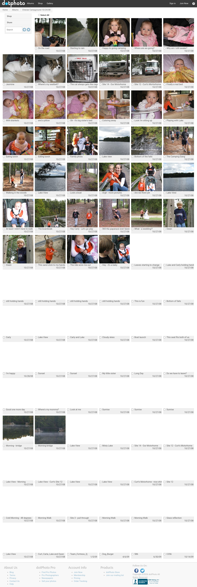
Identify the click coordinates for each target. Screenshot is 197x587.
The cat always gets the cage (82, 84)
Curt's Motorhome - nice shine (146, 482)
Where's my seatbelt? (47, 84)
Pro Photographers (50, 575)
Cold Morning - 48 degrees (17, 518)
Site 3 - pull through (78, 518)
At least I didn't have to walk (18, 229)
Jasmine (8, 84)
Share (9, 22)
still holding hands (13, 301)
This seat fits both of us (176, 337)
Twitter (142, 570)
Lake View (41, 192)
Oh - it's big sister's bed (79, 120)
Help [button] (12, 584)
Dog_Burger (106, 554)
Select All (45, 15)
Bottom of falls (172, 301)
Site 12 (168, 482)
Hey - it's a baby (108, 265)
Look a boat (74, 192)
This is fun (137, 301)
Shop (40, 3)
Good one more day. (14, 409)
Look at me (74, 409)
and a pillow (42, 120)
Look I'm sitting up (141, 120)
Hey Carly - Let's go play (80, 229)
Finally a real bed (173, 84)
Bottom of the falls (141, 156)
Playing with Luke (173, 120)
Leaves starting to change (145, 265)
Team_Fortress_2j (77, 554)
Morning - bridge (12, 445)
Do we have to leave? (175, 373)
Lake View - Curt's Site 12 (48, 482)
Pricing (77, 578)
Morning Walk (43, 518)
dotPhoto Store (113, 572)
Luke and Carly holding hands (179, 265)
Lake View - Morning (14, 482)
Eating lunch (10, 156)
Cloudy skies (107, 337)
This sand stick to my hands (50, 265)
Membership (79, 575)
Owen (168, 229)
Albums (30, 3)
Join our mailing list (115, 575)
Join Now (184, 3)
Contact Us (15, 581)
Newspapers (47, 578)
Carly (7, 337)
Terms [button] (12, 575)
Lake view (105, 156)
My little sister (107, 373)
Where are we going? (142, 48)
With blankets (11, 120)
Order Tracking (80, 581)
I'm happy (9, 373)
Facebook (136, 570)
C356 (168, 554)
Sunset (40, 373)
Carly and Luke (75, 337)
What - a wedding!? (142, 229)
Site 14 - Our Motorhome (112, 84)
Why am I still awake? (175, 48)
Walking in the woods (15, 192)
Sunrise (104, 409)
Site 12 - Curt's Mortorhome (146, 84)
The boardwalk (43, 229)
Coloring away (107, 120)
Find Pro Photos (49, 572)
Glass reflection (173, 518)
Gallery (50, 3)
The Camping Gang (174, 156)
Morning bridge (44, 445)
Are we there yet (140, 192)
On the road (42, 48)
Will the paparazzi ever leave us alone (114, 229)
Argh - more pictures (110, 192)
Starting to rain (75, 48)
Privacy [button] (13, 578)
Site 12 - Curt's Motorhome (178, 445)
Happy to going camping (112, 48)
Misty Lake (106, 445)
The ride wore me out (79, 265)
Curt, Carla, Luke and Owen (49, 554)
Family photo (75, 156)
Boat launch (138, 337)
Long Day (137, 373)
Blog (12, 572)
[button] (193, 3)
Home (5, 10)
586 (134, 554)
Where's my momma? (47, 409)
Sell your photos (49, 581)
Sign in (173, 3)
